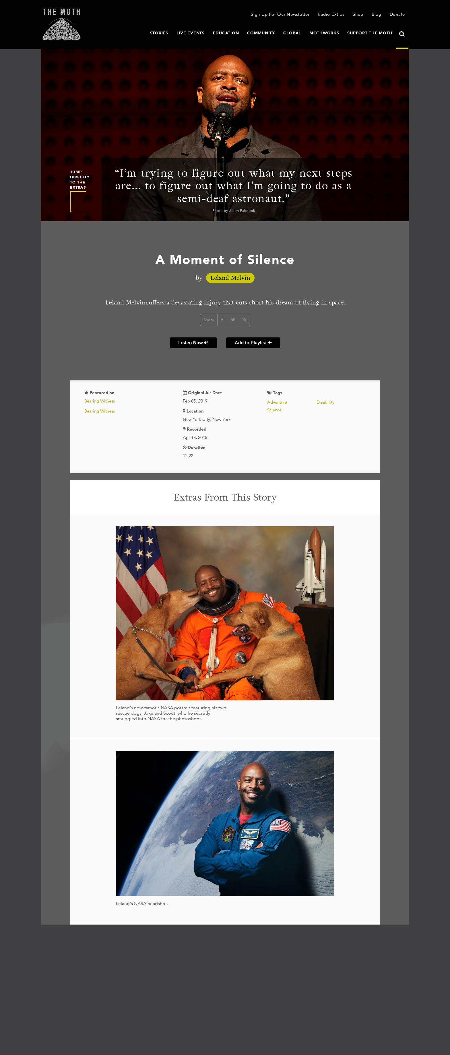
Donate (397, 14)
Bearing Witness (99, 401)
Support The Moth (369, 33)
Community (261, 33)
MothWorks (324, 33)
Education (226, 33)
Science (274, 410)
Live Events (190, 33)
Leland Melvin (230, 278)
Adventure (277, 402)
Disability (325, 402)
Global (292, 33)
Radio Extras (331, 14)
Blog (376, 14)
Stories (159, 33)
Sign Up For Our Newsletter (280, 14)
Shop (358, 14)
